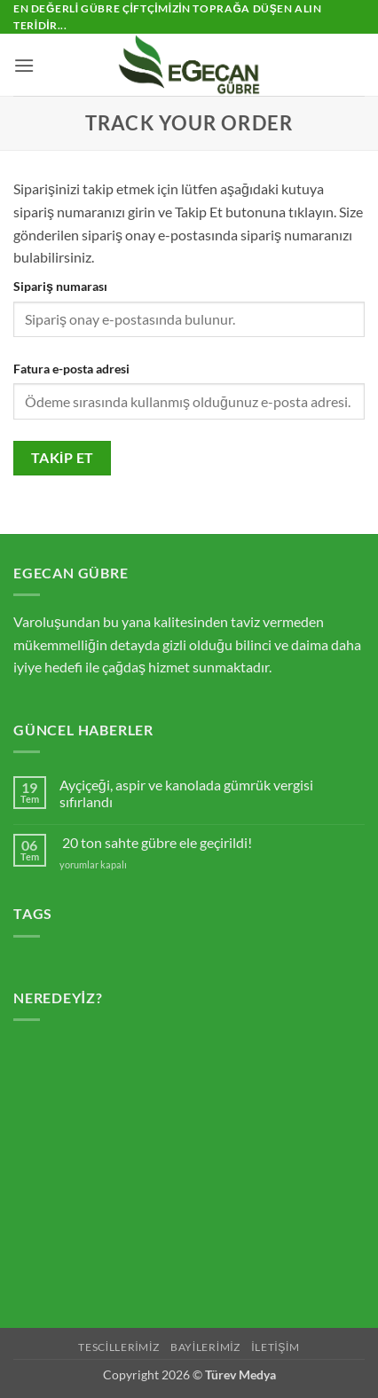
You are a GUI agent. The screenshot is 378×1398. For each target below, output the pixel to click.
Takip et (62, 458)
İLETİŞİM (275, 1347)
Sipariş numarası (60, 286)
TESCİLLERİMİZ (118, 1347)
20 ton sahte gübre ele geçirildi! (157, 842)
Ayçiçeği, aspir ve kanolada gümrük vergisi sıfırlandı (186, 793)
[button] (24, 65)
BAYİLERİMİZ (205, 1347)
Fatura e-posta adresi (71, 368)
